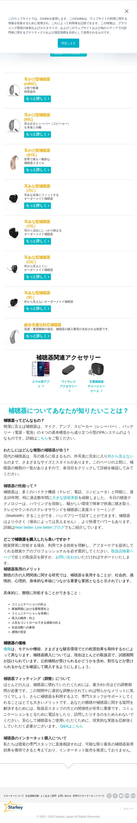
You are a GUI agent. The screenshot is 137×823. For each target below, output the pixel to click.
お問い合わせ (67, 557)
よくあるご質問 (48, 796)
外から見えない (120, 456)
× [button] (126, 11)
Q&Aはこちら (71, 726)
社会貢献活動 (32, 796)
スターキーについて (14, 796)
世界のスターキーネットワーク (89, 796)
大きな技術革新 (65, 498)
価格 (7, 649)
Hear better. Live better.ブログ (39, 527)
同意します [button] (68, 43)
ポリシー (128, 808)
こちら (42, 438)
